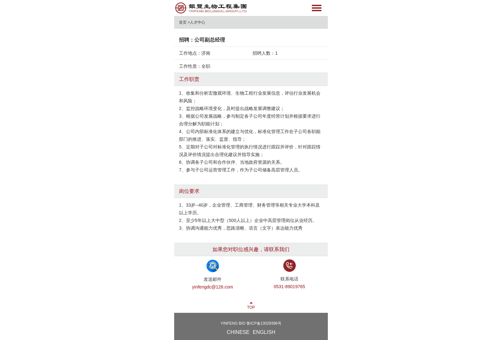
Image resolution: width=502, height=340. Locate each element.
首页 (183, 22)
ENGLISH (264, 332)
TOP (251, 307)
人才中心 (197, 22)
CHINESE (238, 332)
